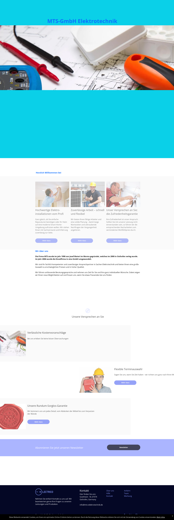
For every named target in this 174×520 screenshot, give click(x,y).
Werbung (128, 496)
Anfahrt (127, 490)
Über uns (110, 490)
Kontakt (109, 496)
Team (126, 493)
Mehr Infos (161, 517)
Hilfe (108, 493)
